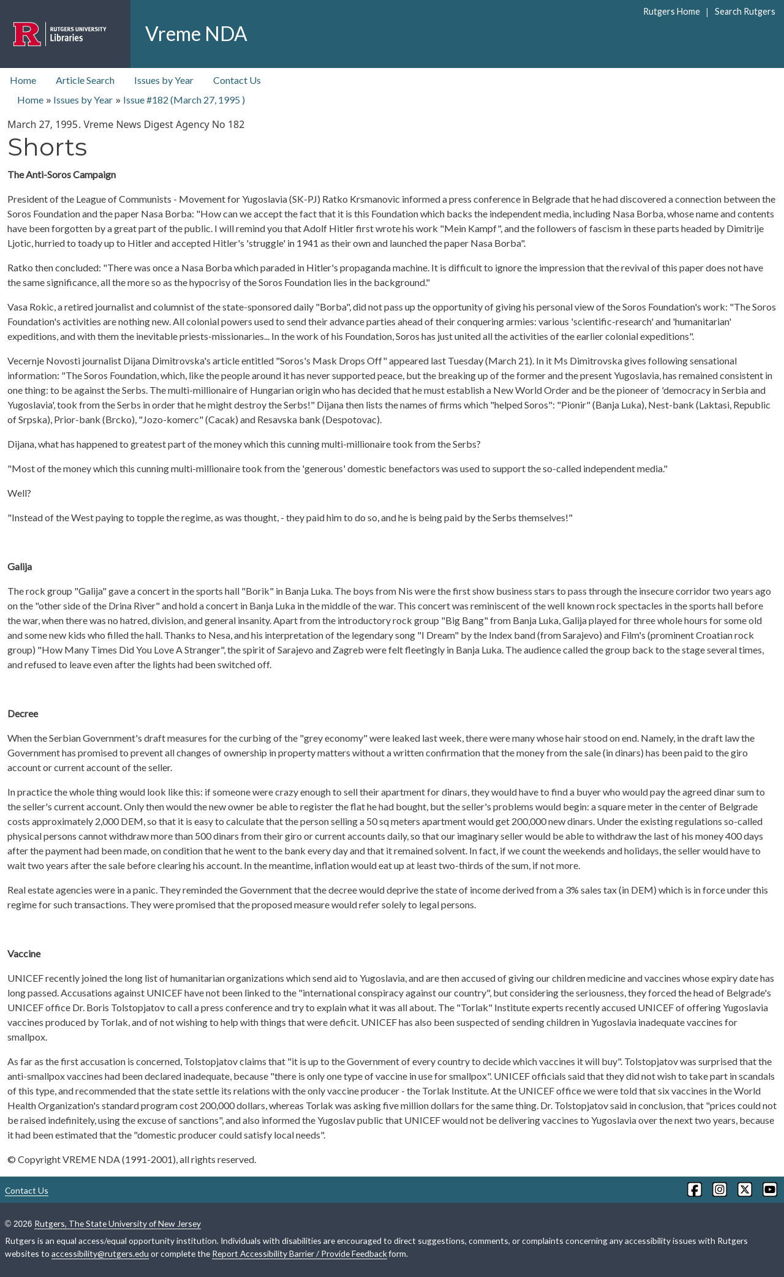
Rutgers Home (671, 11)
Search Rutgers (745, 11)
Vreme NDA (196, 33)
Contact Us (237, 80)
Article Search (85, 80)
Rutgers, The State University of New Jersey (117, 1223)
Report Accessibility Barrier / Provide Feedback (299, 1253)
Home (23, 80)
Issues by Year (164, 80)
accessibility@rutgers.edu (100, 1253)
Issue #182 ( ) (184, 99)
